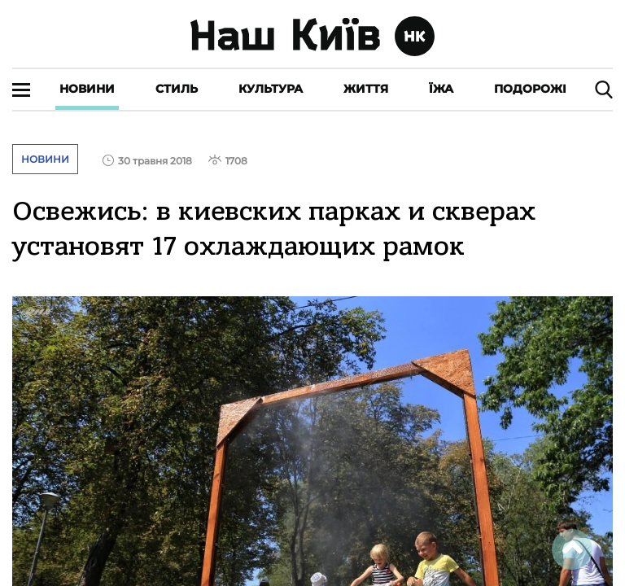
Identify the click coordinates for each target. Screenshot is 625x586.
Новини (87, 88)
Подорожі (530, 88)
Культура (270, 88)
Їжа (441, 88)
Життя (365, 88)
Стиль (176, 88)
